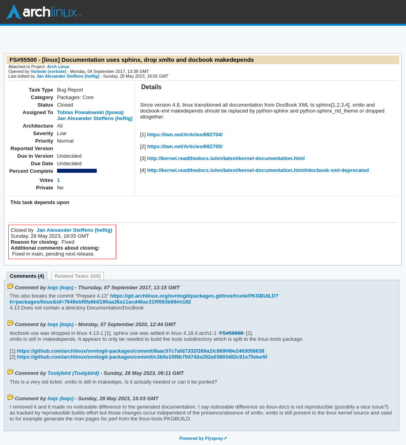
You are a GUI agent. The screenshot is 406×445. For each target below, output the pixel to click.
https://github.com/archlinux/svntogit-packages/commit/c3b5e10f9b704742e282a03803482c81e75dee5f (141, 357)
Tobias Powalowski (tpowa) (90, 112)
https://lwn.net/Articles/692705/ (184, 146)
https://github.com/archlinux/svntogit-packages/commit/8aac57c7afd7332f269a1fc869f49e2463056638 (139, 351)
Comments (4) (27, 276)
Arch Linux (43, 12)
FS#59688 (231, 333)
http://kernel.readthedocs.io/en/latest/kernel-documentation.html (225, 158)
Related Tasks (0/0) (78, 276)
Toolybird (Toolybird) (73, 373)
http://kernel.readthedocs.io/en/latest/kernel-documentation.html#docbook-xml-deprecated (257, 170)
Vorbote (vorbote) (48, 71)
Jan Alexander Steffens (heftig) (67, 76)
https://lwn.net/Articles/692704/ (184, 135)
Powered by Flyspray (201, 438)
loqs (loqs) (61, 287)
